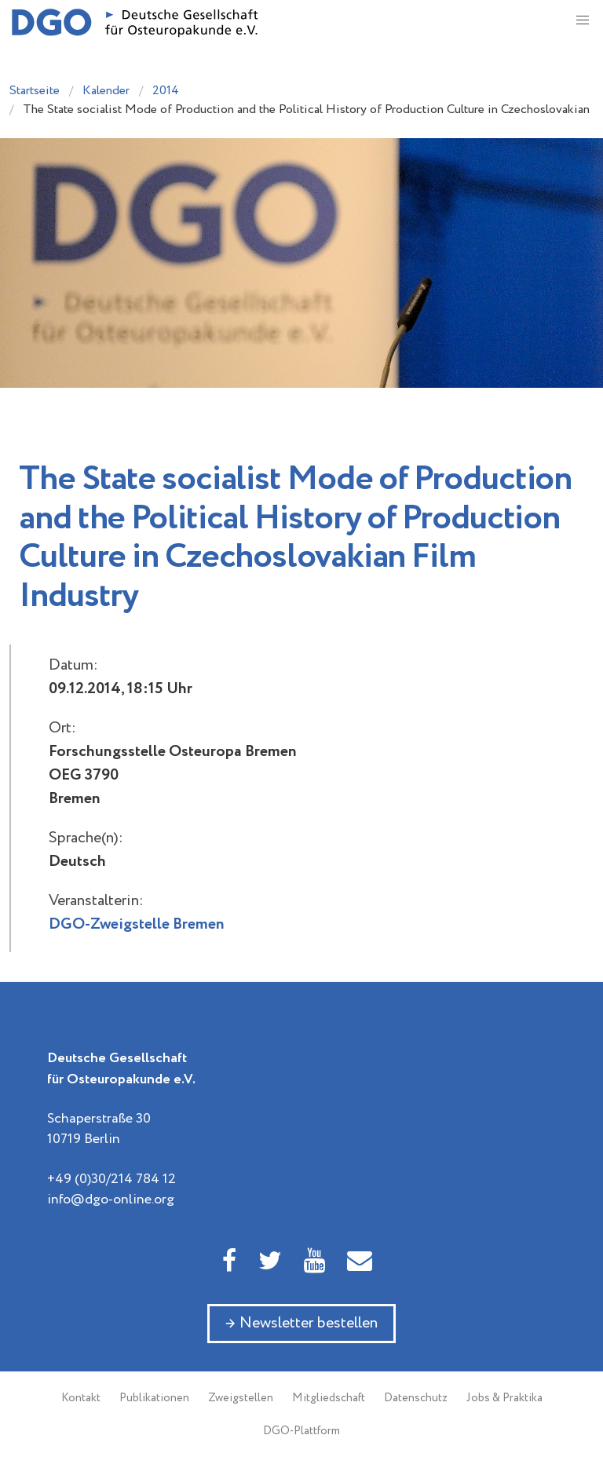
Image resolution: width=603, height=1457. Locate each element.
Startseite (34, 91)
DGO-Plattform (301, 1431)
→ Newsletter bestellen (301, 1323)
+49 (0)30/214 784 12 (111, 1179)
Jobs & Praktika (504, 1398)
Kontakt (80, 1398)
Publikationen (154, 1398)
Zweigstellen (240, 1398)
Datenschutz (416, 1398)
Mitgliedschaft (328, 1398)
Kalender (106, 91)
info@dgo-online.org (110, 1199)
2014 (165, 91)
